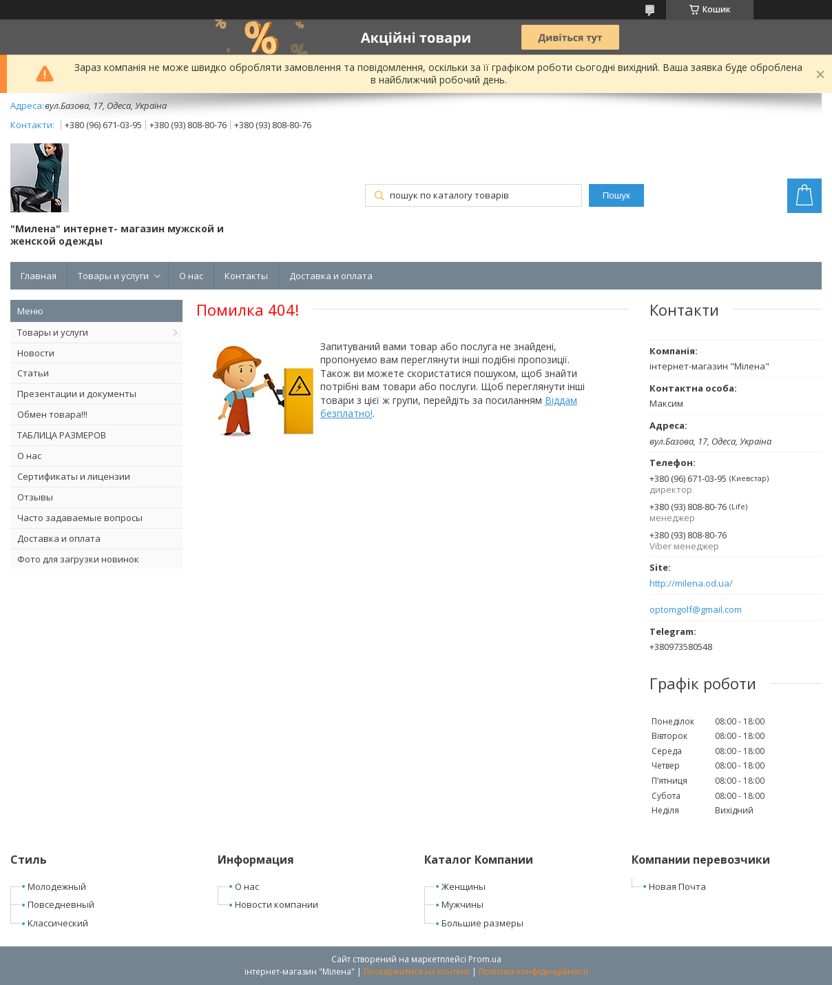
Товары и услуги (113, 276)
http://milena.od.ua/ (691, 583)
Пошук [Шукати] (616, 195)
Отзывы (35, 497)
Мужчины (462, 904)
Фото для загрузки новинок (78, 559)
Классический (58, 923)
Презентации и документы (76, 393)
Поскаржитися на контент (417, 971)
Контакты (246, 276)
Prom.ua (484, 959)
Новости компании (276, 904)
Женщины (463, 886)
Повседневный (61, 904)
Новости (35, 353)
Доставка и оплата (331, 276)
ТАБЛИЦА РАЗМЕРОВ (61, 435)
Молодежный (57, 886)
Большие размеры (482, 923)
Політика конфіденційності (533, 971)
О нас (191, 276)
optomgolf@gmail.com (695, 610)
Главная (38, 276)
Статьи (33, 373)
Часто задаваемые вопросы (80, 517)
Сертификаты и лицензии (73, 476)
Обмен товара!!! (52, 414)
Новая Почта (677, 886)
